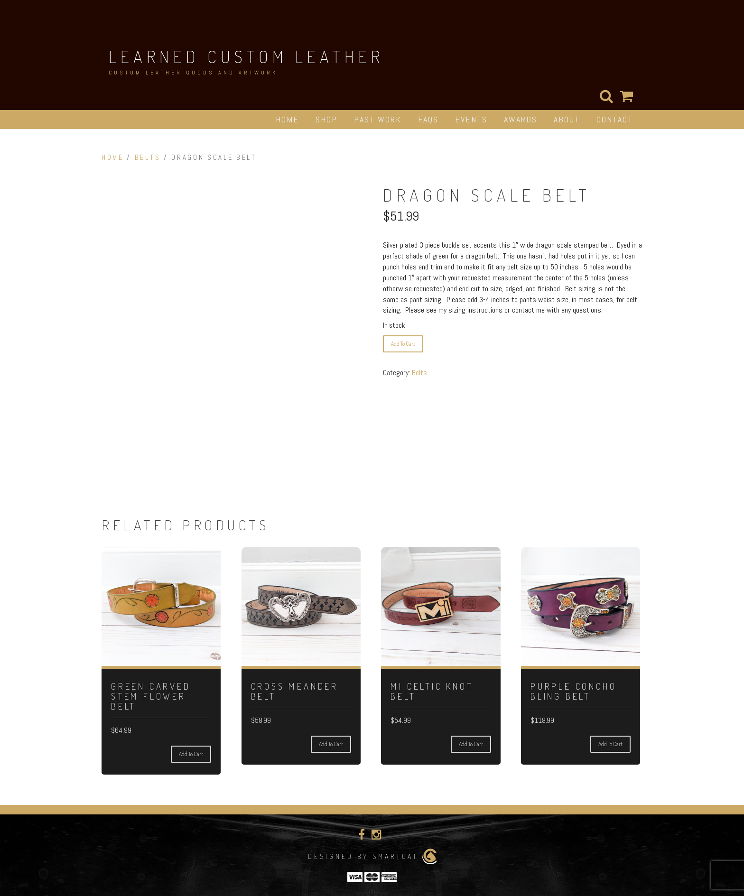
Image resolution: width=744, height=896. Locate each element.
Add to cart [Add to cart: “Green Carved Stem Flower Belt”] (191, 753)
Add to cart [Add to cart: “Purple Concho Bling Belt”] (610, 744)
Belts (147, 157)
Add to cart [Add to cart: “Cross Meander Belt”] (331, 744)
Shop (326, 119)
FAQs (428, 119)
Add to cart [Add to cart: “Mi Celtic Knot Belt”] (471, 744)
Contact (614, 119)
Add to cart (403, 343)
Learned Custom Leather (246, 56)
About (567, 119)
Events (471, 119)
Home (287, 119)
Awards (520, 119)
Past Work (377, 119)
